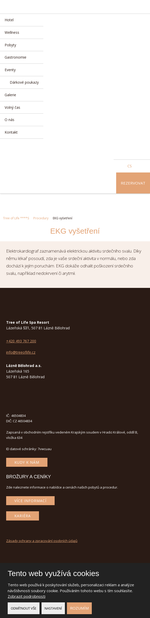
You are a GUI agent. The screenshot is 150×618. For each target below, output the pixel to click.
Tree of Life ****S (16, 218)
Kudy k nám (26, 462)
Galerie (10, 94)
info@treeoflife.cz (20, 352)
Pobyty (10, 44)
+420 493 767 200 (21, 341)
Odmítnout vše (23, 608)
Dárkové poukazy (24, 82)
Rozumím (79, 608)
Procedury (40, 218)
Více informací (30, 500)
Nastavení (53, 608)
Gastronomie (15, 57)
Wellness (12, 32)
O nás (9, 119)
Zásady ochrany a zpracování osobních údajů (41, 540)
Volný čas (12, 107)
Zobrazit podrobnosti (26, 596)
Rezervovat (133, 183)
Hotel (9, 19)
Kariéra (22, 515)
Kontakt (11, 132)
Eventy (10, 69)
